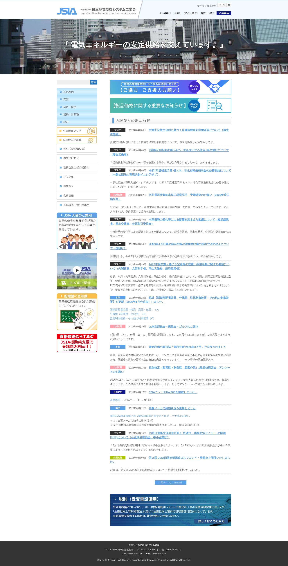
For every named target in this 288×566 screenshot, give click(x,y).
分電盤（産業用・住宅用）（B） (129, 313)
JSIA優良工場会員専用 (76, 205)
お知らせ (68, 186)
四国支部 (117, 457)
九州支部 (117, 194)
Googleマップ (174, 549)
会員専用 (117, 392)
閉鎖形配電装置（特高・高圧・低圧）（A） (135, 309)
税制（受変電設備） (75, 148)
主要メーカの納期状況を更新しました (172, 408)
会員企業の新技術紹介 (76, 167)
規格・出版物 (71, 114)
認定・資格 (69, 107)
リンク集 (68, 177)
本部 (118, 297)
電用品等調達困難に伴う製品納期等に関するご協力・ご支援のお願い (150, 416)
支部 (66, 99)
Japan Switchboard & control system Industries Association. (140, 560)
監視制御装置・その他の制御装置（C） (133, 318)
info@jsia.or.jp (152, 545)
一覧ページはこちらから (171, 482)
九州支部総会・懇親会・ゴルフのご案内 (173, 326)
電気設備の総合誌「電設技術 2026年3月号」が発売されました (187, 346)
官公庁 (117, 130)
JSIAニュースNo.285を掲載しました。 (173, 392)
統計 (66, 122)
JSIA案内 (68, 92)
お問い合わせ (71, 158)
